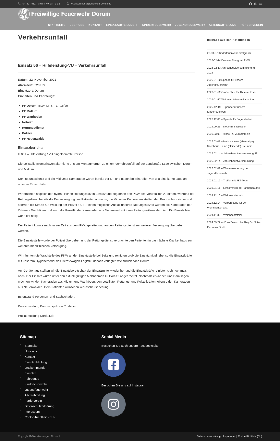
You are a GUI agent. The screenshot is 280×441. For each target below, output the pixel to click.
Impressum (229, 436)
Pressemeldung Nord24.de (36, 315)
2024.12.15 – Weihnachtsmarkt (225, 195)
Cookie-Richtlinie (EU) (250, 436)
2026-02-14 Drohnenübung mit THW (228, 60)
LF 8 (49, 105)
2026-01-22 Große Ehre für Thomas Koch (231, 92)
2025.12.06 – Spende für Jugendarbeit (229, 119)
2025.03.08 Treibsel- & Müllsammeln (228, 133)
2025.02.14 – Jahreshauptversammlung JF (232, 153)
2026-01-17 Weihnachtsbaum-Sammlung (231, 99)
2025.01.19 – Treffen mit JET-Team (227, 180)
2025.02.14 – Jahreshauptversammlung (230, 160)
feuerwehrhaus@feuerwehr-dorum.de (91, 3)
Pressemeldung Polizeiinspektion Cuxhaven (47, 306)
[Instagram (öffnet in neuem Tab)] (255, 4)
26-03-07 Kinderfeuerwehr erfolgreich (229, 53)
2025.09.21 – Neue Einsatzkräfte (226, 126)
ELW (41, 105)
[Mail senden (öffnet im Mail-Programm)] (260, 4)
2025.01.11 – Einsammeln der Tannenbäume (233, 187)
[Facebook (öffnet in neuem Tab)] (250, 4)
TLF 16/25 (61, 105)
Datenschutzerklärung (209, 436)
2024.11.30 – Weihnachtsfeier (224, 214)
